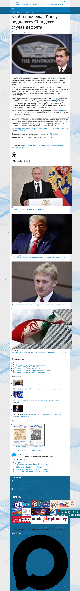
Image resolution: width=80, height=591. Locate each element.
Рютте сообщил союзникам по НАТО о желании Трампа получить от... (39, 402)
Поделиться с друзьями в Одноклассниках (29, 372)
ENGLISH (64, 1)
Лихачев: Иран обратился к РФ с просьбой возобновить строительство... (40, 352)
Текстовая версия (21, 446)
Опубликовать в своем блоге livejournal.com (30, 365)
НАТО (58, 100)
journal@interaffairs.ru (20, 485)
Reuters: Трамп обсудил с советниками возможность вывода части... (38, 257)
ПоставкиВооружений (54, 145)
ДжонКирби (16, 147)
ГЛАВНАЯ (17, 12)
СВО (44, 145)
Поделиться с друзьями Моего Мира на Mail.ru (31, 370)
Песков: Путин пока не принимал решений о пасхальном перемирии (39, 305)
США (27, 145)
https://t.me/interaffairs (54, 134)
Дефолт (25, 147)
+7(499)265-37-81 (20, 489)
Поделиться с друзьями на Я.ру (25, 367)
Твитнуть (16, 363)
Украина (38, 145)
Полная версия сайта (20, 524)
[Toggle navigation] (13, 9)
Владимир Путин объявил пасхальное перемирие (31, 209)
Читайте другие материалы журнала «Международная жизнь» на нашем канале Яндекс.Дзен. (40, 129)
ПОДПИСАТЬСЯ (19, 459)
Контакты (16, 477)
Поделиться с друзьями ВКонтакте (26, 368)
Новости (29, 12)
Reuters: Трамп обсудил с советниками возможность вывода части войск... (38, 415)
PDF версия (21, 450)
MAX (50, 137)
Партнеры (16, 496)
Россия (32, 145)
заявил (49, 78)
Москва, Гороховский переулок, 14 (27, 481)
